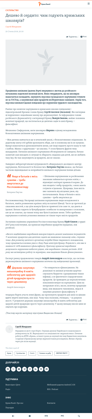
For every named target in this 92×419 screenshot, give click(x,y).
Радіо (8, 389)
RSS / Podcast (52, 389)
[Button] (71, 37)
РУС (62, 416)
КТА (46, 416)
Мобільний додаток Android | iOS (61, 385)
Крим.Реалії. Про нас (14, 403)
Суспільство (12, 10)
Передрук (10, 408)
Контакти (51, 403)
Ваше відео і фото (13, 385)
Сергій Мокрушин (13, 27)
